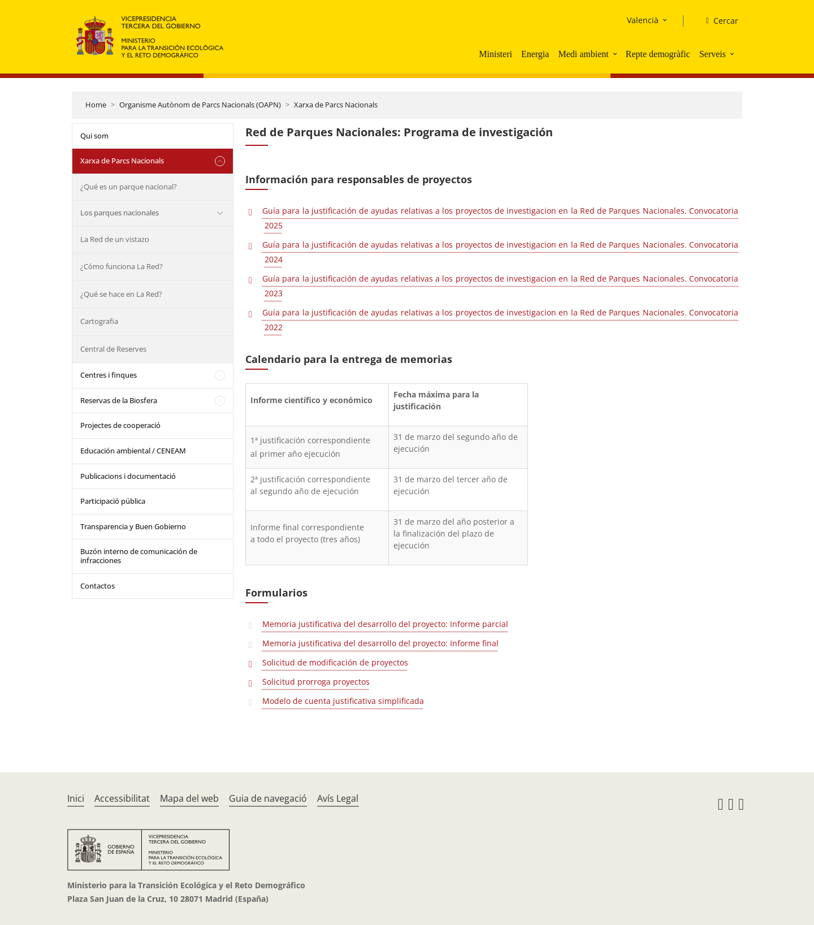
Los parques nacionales (119, 213)
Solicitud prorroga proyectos (316, 681)
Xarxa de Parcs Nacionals (336, 105)
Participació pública (112, 501)
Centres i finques (108, 375)
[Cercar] (717, 21)
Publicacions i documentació (128, 476)
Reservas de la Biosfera (118, 400)
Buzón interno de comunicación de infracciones (138, 555)
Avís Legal (337, 798)
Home (95, 105)
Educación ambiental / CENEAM (133, 451)
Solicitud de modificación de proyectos (335, 662)
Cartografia (99, 321)
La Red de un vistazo (114, 239)
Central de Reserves (113, 349)
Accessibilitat (122, 798)
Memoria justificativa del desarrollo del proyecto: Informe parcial (385, 624)
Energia (535, 54)
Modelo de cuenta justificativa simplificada (343, 700)
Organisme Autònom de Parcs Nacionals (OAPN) (200, 105)
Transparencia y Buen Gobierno (133, 526)
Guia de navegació (268, 798)
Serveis (712, 54)
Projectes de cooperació (120, 425)
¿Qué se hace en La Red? (121, 294)
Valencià (643, 20)
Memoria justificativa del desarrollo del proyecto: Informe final (380, 643)
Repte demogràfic (658, 54)
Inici (75, 798)
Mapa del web (189, 798)
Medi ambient (583, 54)
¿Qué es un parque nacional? (128, 186)
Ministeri (495, 54)
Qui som (94, 136)
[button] (616, 54)
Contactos (97, 586)
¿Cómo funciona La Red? (121, 266)
